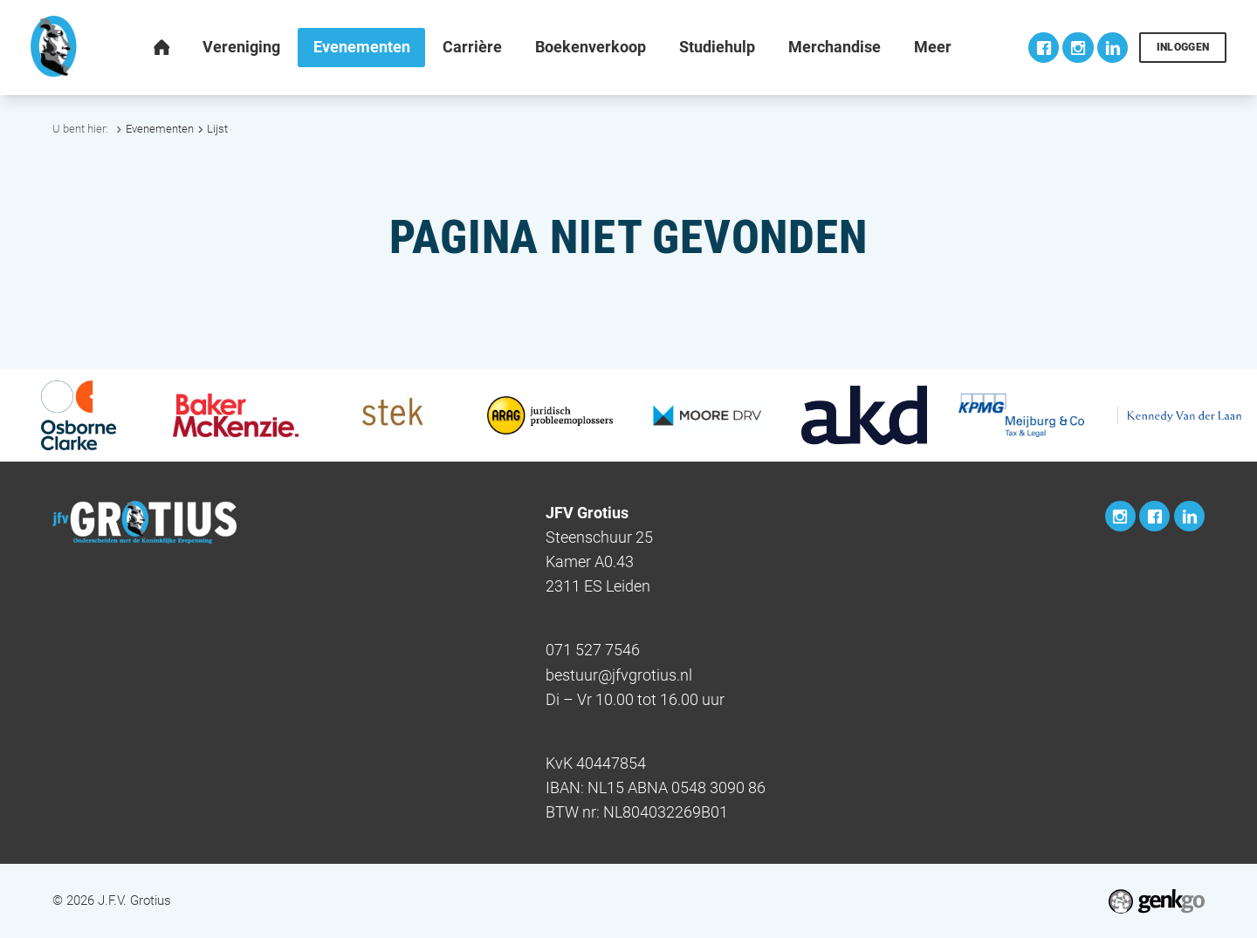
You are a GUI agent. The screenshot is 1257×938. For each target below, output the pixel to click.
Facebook (1043, 47)
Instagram (1077, 47)
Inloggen (1183, 47)
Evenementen (160, 128)
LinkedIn (1112, 47)
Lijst (217, 128)
